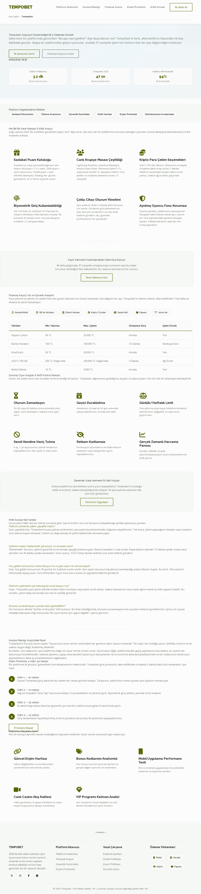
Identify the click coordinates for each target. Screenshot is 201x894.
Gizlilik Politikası (112, 859)
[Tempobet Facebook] (29, 876)
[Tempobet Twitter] (12, 876)
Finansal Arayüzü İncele (60, 53)
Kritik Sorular (157, 7)
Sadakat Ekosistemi (22, 114)
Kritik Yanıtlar (105, 114)
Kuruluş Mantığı (91, 7)
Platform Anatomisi (67, 7)
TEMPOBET (20, 7)
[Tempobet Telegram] (37, 876)
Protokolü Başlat (23, 728)
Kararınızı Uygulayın (96, 502)
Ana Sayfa (14, 16)
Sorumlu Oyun (111, 869)
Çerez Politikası (111, 864)
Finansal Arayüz (113, 7)
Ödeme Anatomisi (51, 114)
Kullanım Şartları (112, 854)
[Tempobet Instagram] (20, 876)
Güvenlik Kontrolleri (79, 114)
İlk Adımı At (181, 7)
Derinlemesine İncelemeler (159, 114)
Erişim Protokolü (136, 7)
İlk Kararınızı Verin (24, 53)
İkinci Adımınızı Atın (97, 277)
